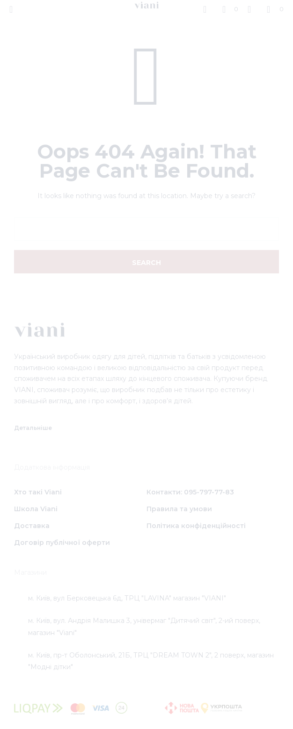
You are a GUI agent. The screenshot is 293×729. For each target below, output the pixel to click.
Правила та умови (179, 509)
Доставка (32, 526)
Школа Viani (36, 509)
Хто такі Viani (38, 492)
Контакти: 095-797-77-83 (190, 492)
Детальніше (33, 427)
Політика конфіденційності (196, 526)
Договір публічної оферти (62, 542)
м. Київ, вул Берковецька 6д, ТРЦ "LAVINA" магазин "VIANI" (127, 598)
